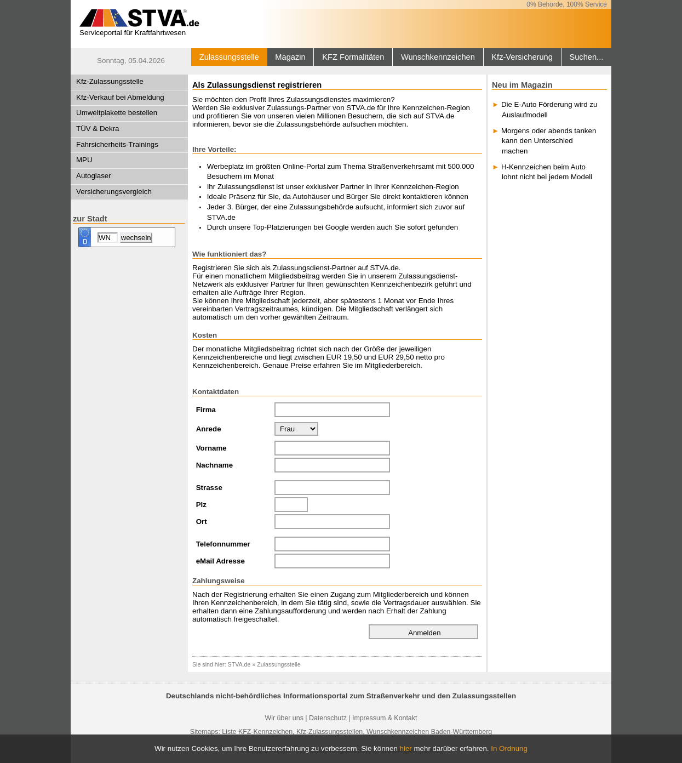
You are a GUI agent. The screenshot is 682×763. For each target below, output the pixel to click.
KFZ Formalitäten (353, 57)
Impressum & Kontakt (384, 718)
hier (406, 748)
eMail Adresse (220, 561)
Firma (206, 410)
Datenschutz (328, 718)
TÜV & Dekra (97, 128)
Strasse (209, 487)
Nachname (214, 465)
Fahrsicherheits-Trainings (117, 144)
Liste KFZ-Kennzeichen (257, 732)
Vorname (211, 448)
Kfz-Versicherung (522, 57)
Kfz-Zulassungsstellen (329, 732)
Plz (201, 504)
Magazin (290, 57)
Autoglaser (93, 176)
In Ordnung (509, 748)
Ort (201, 521)
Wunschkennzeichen (438, 57)
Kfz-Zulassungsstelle (110, 81)
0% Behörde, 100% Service (566, 4)
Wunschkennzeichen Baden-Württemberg (429, 732)
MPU (84, 160)
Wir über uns (284, 718)
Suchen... (586, 57)
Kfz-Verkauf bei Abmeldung (120, 97)
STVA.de (239, 664)
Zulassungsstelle (229, 57)
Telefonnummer (223, 544)
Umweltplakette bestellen (116, 113)
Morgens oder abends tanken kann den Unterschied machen (548, 141)
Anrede (208, 429)
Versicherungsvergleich (114, 191)
